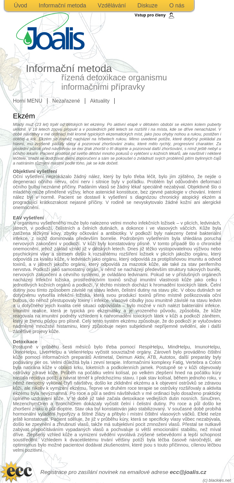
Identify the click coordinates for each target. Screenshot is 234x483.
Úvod (20, 5)
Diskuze (147, 5)
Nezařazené (66, 101)
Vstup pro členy (150, 15)
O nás (176, 5)
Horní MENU (27, 101)
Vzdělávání (112, 5)
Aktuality (99, 101)
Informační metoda (62, 5)
